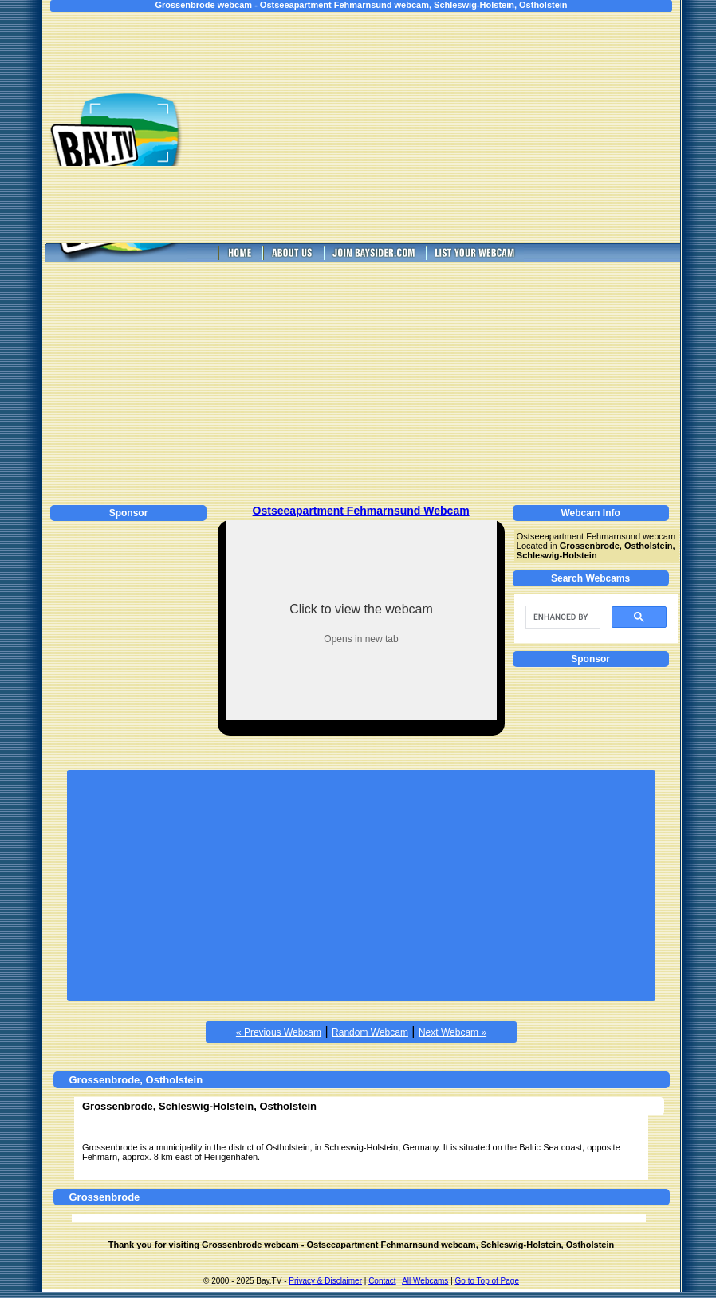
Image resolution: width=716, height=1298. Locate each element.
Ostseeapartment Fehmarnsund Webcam (361, 510)
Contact (381, 1280)
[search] (561, 617)
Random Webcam (370, 1032)
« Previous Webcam (278, 1032)
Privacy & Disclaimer (325, 1280)
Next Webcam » (452, 1032)
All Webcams (425, 1280)
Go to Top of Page (487, 1280)
